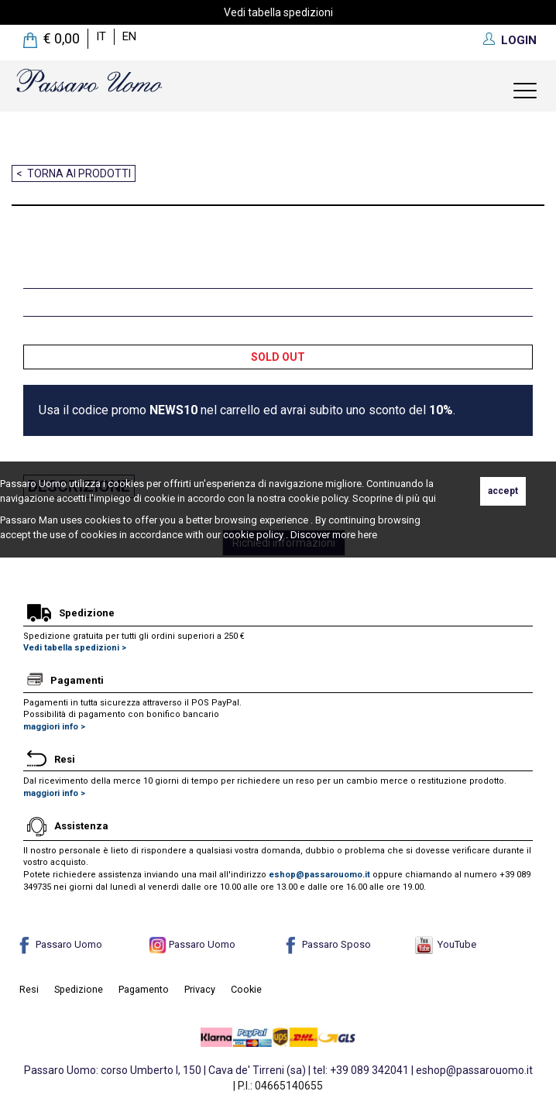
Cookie (246, 989)
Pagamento (143, 989)
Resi (29, 989)
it (101, 36)
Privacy (199, 989)
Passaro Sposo (326, 944)
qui (429, 498)
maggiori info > (54, 727)
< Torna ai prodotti (73, 173)
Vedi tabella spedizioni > (74, 648)
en (129, 36)
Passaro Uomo (58, 944)
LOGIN (519, 40)
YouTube (445, 944)
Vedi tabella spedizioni (278, 12)
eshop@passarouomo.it (319, 875)
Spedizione (78, 989)
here (367, 534)
